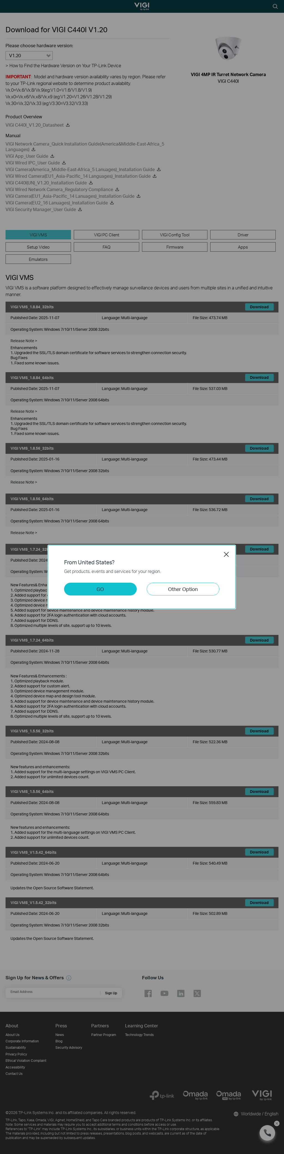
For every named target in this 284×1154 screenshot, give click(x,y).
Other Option (183, 589)
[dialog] (142, 577)
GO (100, 589)
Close (226, 554)
